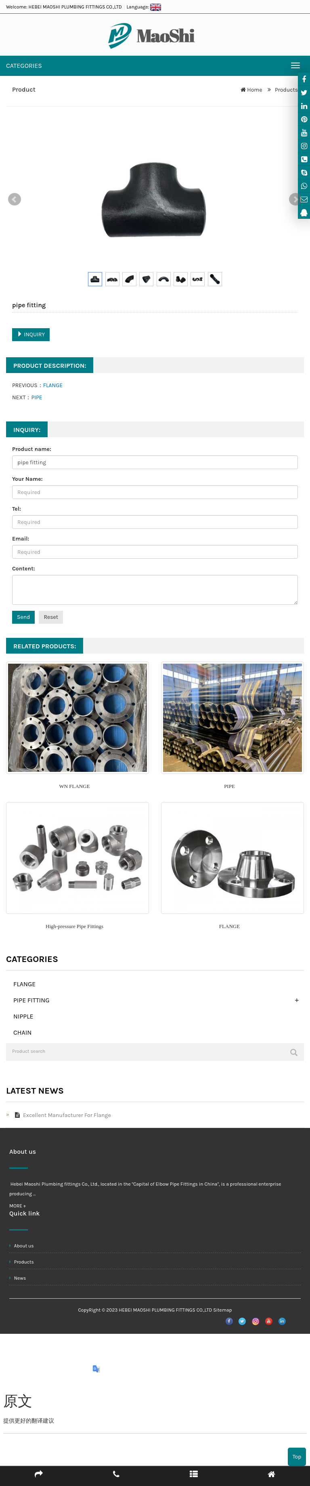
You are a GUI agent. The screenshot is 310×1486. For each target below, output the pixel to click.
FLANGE (53, 385)
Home (254, 89)
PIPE (36, 397)
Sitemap (222, 1310)
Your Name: (27, 479)
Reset (51, 617)
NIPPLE (23, 1016)
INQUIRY (31, 334)
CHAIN (22, 1032)
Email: (20, 538)
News (17, 1278)
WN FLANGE (74, 786)
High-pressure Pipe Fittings (74, 926)
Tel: (16, 508)
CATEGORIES (24, 65)
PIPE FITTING (31, 1000)
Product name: (31, 449)
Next (295, 199)
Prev (14, 199)
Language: (143, 7)
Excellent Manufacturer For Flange (61, 1115)
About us (21, 1246)
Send (23, 617)
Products (286, 89)
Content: (23, 568)
